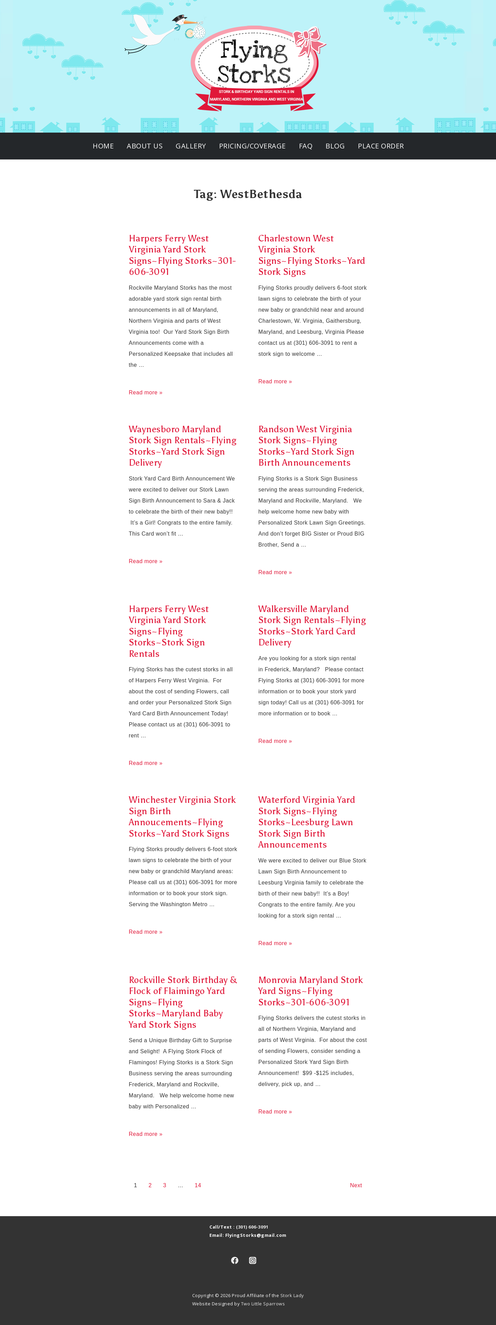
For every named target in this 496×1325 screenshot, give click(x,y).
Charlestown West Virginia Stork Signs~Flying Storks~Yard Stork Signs (311, 255)
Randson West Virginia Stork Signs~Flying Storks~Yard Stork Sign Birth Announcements (306, 446)
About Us (145, 146)
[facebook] (234, 1260)
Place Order (381, 146)
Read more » (146, 392)
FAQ (306, 146)
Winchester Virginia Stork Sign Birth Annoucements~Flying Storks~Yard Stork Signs (182, 816)
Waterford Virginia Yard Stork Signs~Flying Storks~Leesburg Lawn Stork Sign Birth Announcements (306, 822)
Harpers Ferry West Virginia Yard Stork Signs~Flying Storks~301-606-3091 (182, 255)
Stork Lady (292, 1295)
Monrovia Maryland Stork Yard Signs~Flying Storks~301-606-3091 (310, 991)
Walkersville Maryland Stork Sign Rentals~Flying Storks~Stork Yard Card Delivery (312, 625)
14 (198, 1185)
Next (356, 1185)
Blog (335, 146)
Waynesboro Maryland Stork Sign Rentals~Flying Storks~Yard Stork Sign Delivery (183, 446)
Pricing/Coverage (252, 146)
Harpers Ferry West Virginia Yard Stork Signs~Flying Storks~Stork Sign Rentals (169, 631)
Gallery (191, 146)
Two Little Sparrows (263, 1304)
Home (103, 146)
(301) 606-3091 (252, 1227)
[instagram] (252, 1260)
